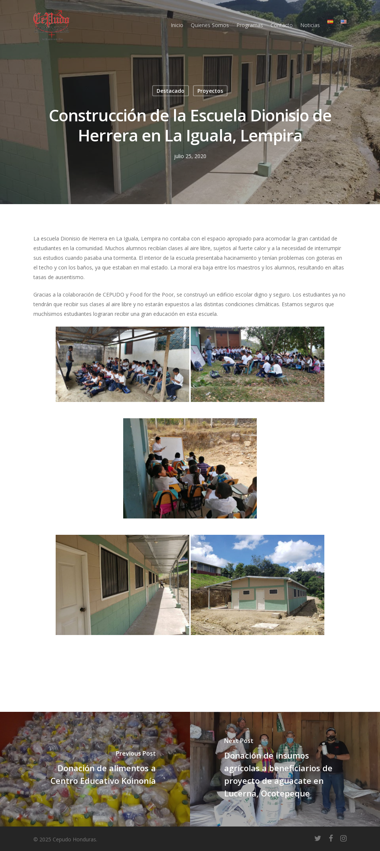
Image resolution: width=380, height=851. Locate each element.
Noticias (310, 25)
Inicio (177, 25)
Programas (249, 25)
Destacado (170, 90)
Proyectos (210, 90)
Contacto (282, 25)
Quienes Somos (210, 25)
